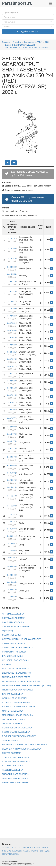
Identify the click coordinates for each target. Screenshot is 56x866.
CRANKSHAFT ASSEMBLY (14, 652)
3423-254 (11, 274)
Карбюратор (7, 631)
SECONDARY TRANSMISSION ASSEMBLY (21, 749)
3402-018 (11, 395)
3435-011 (11, 536)
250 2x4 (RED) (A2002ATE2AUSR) (20, 45)
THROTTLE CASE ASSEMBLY (15, 774)
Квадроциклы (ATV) (33, 42)
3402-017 (11, 402)
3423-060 (11, 575)
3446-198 (11, 506)
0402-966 (11, 465)
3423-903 (11, 550)
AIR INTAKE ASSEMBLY (13, 614)
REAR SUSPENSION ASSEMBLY (17, 728)
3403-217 (11, 373)
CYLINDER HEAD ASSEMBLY (15, 660)
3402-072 (11, 418)
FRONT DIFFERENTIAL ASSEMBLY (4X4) (21, 681)
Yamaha (27, 847)
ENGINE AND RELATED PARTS (16, 673)
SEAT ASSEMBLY (10, 740)
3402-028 (11, 345)
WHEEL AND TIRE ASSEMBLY (16, 782)
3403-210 (11, 281)
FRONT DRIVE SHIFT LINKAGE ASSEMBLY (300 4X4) (26, 685)
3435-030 (11, 596)
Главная (6, 42)
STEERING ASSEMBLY (12, 766)
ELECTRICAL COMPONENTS (15, 669)
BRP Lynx (44, 851)
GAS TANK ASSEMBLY (12, 694)
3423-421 (11, 352)
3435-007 (11, 529)
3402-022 (11, 366)
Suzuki (26, 851)
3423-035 (11, 582)
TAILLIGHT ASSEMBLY (12, 770)
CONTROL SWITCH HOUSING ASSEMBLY (21, 639)
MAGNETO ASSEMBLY (12, 711)
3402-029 (11, 337)
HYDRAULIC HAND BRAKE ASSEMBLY (20, 707)
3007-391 (11, 558)
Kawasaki (17, 851)
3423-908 (11, 427)
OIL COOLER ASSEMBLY (13, 719)
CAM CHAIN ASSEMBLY (13, 622)
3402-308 (11, 409)
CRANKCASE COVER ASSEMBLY (17, 647)
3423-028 (11, 487)
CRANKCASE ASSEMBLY (13, 643)
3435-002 (11, 473)
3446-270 (11, 496)
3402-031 (11, 323)
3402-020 (11, 381)
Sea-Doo (6, 851)
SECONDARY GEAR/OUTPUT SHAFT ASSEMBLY (27, 48)
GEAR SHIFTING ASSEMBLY (15, 698)
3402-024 (11, 316)
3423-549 (11, 258)
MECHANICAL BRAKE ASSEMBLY (17, 715)
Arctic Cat (17, 42)
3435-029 (11, 589)
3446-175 (11, 441)
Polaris (34, 851)
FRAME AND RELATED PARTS (16, 677)
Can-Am (36, 847)
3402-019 (11, 388)
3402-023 (11, 359)
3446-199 (11, 308)
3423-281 (11, 514)
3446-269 (11, 248)
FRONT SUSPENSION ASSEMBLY (17, 690)
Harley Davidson (10, 854)
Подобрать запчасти (27, 31)
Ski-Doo (6, 847)
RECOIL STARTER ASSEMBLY (16, 732)
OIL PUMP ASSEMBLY (12, 723)
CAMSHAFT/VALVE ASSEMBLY (16, 626)
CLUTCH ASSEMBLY (11, 635)
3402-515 (11, 291)
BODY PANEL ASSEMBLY (13, 618)
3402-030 (11, 330)
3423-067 (11, 543)
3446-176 (11, 434)
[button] (28, 12)
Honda (45, 847)
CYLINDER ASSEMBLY (12, 656)
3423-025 (11, 480)
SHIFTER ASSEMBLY (11, 753)
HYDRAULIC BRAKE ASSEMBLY (17, 702)
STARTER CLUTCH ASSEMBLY (16, 757)
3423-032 (11, 267)
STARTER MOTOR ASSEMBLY (16, 761)
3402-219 (11, 448)
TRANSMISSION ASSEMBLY (15, 778)
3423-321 (11, 522)
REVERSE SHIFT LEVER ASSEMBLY (19, 736)
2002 (47, 42)
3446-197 (11, 238)
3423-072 (11, 301)
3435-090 (11, 566)
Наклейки (6, 664)
